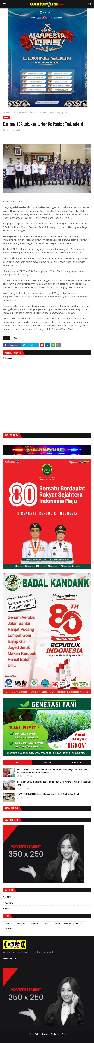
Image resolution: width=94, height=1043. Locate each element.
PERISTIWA (79, 923)
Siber (64, 1034)
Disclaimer (55, 1034)
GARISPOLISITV (21, 923)
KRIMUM (57, 923)
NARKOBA (67, 923)
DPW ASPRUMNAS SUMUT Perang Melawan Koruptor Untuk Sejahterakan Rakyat (48, 794)
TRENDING (9, 928)
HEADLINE (34, 923)
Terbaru (47, 762)
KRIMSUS (46, 923)
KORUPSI (8, 896)
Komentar (76, 762)
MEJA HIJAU (9, 902)
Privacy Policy (34, 1034)
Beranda (7, 112)
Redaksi (45, 1034)
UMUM (15, 112)
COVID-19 (8, 923)
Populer (17, 762)
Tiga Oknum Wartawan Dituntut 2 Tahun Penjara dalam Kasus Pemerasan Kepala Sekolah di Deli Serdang (54, 783)
